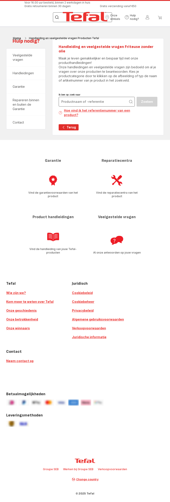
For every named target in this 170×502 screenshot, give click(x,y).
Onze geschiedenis (21, 310)
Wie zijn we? (16, 293)
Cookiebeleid (82, 293)
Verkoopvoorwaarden (89, 328)
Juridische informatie (89, 337)
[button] (112, 17)
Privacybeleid (83, 310)
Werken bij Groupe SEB (78, 469)
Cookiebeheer (83, 301)
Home (17, 38)
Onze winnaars (18, 328)
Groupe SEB (51, 469)
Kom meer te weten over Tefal (30, 301)
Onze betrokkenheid (22, 319)
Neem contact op (20, 361)
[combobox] (97, 102)
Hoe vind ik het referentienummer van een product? (94, 113)
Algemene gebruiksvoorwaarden (98, 319)
